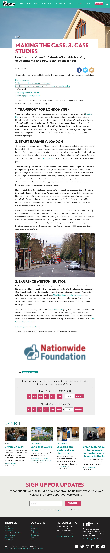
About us (11, 522)
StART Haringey (47, 158)
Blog (36, 4)
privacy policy (63, 510)
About (89, 4)
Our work (8, 526)
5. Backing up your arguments (27, 96)
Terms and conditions (13, 548)
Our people (9, 531)
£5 (29, 396)
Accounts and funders (13, 533)
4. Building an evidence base (27, 93)
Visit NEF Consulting (65, 536)
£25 (40, 396)
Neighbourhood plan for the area (67, 295)
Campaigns (61, 4)
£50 (46, 396)
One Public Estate (55, 310)
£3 (29, 409)
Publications (25, 4)
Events (80, 4)
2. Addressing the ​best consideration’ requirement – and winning (42, 86)
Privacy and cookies (30, 548)
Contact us (9, 537)
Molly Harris (36, 458)
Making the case (22, 80)
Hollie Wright (11, 463)
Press (71, 4)
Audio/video (47, 4)
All (31, 526)
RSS (41, 548)
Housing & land (30, 372)
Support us (9, 539)
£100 (59, 396)
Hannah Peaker (44, 460)
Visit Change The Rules (92, 539)
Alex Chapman (63, 467)
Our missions (9, 529)
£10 (34, 396)
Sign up (72, 503)
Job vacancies (10, 535)
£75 (52, 396)
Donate (98, 4)
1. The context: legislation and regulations (32, 83)
